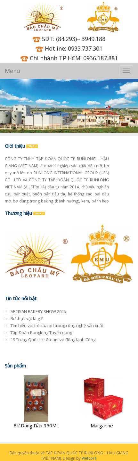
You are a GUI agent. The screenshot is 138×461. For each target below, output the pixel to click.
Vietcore (89, 458)
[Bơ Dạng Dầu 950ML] (36, 402)
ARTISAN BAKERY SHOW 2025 (38, 311)
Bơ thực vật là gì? (27, 318)
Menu (12, 71)
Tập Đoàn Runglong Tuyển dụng (41, 332)
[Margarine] (102, 402)
